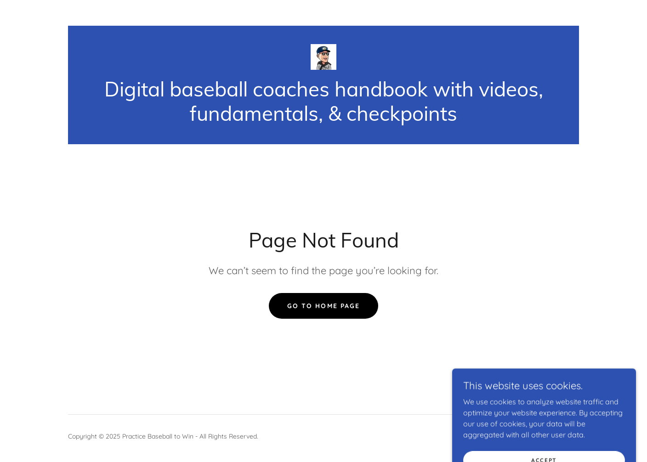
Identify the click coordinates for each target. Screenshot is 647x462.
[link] (323, 56)
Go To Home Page (323, 306)
